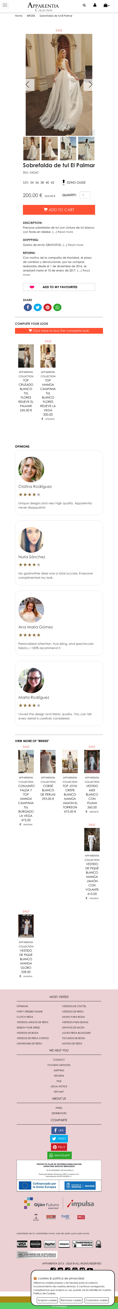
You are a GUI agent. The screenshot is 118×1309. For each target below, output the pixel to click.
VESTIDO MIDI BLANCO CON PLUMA (92, 794)
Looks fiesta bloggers (76, 1032)
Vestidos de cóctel (74, 1006)
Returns (59, 1075)
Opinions (22, 1006)
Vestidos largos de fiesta (32, 1022)
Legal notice (59, 1086)
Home (18, 15)
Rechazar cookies (71, 1300)
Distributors (59, 1113)
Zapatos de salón (73, 1027)
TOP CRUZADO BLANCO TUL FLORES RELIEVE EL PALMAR (25, 393)
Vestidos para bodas (75, 1022)
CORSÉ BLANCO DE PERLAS (47, 790)
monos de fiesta (72, 1043)
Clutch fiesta (25, 1016)
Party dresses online (30, 1011)
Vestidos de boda (27, 1032)
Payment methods (59, 1065)
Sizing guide (76, 182)
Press (59, 1107)
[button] (107, 5)
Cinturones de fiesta (29, 1043)
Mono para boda (73, 1016)
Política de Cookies (44, 1293)
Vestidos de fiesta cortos (33, 1038)
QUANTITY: (69, 195)
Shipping (59, 1070)
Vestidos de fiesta (73, 1011)
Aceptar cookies (47, 1300)
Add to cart (59, 209)
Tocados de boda (73, 1038)
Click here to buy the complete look (59, 330)
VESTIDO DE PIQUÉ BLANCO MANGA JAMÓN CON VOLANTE (92, 876)
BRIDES (31, 15)
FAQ (59, 1081)
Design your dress (28, 1027)
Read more (65, 231)
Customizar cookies (97, 1300)
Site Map (59, 1091)
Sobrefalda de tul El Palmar (56, 15)
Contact (59, 1059)
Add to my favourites (60, 287)
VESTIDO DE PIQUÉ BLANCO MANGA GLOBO (26, 959)
